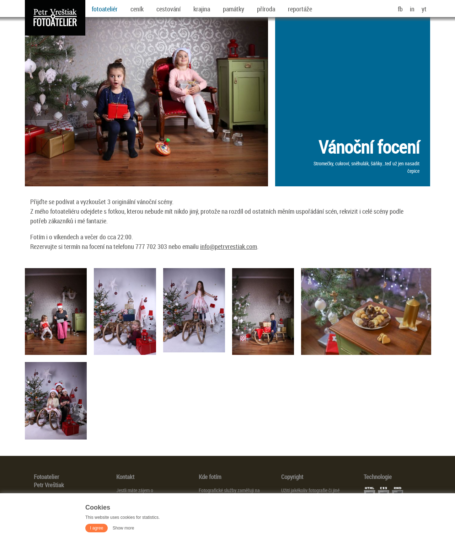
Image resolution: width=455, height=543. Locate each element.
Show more (123, 528)
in (412, 9)
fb (400, 9)
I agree (96, 528)
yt (424, 9)
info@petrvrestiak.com (228, 246)
